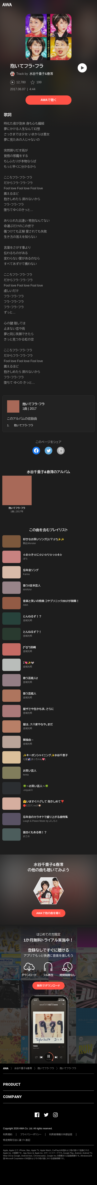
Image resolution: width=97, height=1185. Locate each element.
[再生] (82, 67)
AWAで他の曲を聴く (48, 913)
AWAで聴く (48, 100)
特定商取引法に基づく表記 (16, 1140)
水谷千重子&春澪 (41, 73)
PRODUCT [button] (12, 1084)
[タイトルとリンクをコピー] (61, 450)
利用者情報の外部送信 (60, 1134)
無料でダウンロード (48, 985)
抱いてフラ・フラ (33, 404)
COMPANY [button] (12, 1096)
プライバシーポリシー (30, 1134)
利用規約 (7, 1134)
